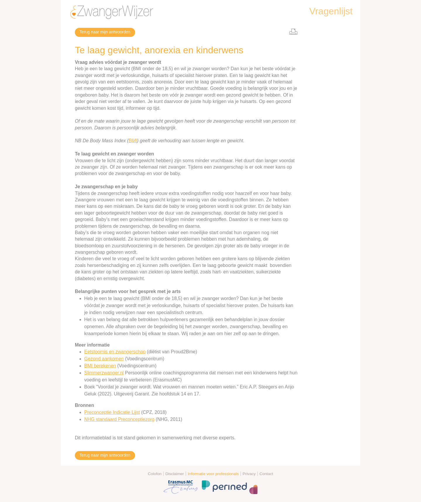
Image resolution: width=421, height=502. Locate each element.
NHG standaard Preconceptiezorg (119, 419)
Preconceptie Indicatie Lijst (112, 412)
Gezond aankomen (104, 358)
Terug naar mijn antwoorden (105, 32)
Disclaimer (174, 474)
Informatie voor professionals (213, 474)
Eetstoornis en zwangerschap (115, 351)
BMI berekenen (100, 365)
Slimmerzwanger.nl (104, 372)
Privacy (249, 474)
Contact (266, 474)
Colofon (155, 474)
